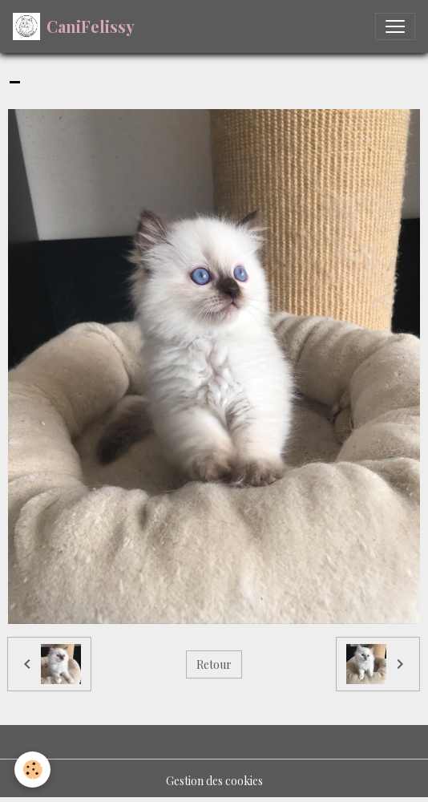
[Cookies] (32, 769)
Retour (214, 664)
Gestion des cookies (214, 780)
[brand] (74, 26)
